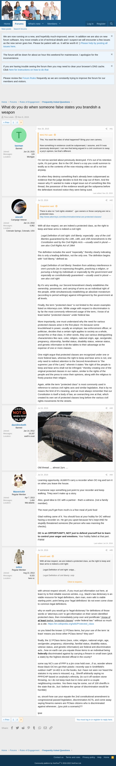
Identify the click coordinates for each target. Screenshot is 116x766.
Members (52, 23)
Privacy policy (89, 757)
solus (19, 567)
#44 (111, 475)
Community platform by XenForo (58, 763)
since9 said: (45, 556)
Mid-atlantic (30, 503)
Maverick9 (19, 491)
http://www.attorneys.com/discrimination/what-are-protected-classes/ (70, 217)
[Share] (106, 129)
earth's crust (29, 436)
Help (99, 757)
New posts (6, 29)
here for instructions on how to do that (29, 69)
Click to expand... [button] (75, 582)
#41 (111, 129)
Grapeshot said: (47, 206)
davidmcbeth (19, 424)
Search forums (20, 29)
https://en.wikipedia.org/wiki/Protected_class (71, 623)
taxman (19, 145)
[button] (43, 24)
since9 (19, 217)
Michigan (31, 157)
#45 (111, 550)
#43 (111, 408)
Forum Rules (29, 78)
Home (7, 23)
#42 (111, 200)
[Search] (111, 24)
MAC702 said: (46, 135)
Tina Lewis (9, 117)
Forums (19, 23)
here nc (31, 578)
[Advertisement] (59, 93)
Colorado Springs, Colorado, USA (20, 231)
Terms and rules (73, 757)
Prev (7, 122)
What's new (34, 23)
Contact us (58, 757)
